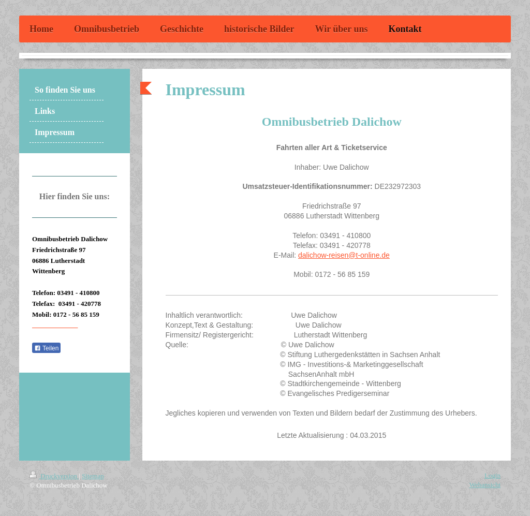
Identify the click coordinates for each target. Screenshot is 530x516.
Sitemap (93, 476)
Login (492, 475)
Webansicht (484, 485)
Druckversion (54, 476)
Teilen (46, 348)
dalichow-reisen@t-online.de (344, 255)
